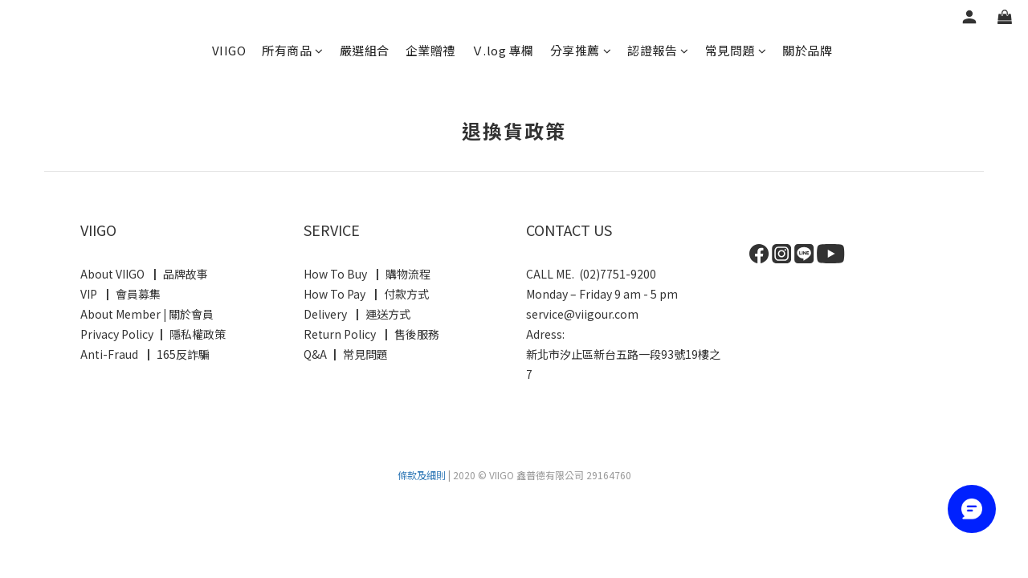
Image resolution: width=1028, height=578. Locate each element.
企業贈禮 (430, 50)
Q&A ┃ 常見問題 (346, 354)
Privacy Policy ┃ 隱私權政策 (153, 334)
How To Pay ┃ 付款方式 (366, 294)
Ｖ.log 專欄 (502, 50)
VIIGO (229, 50)
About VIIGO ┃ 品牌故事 (144, 274)
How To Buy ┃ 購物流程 (367, 274)
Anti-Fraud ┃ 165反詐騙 (146, 354)
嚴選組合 (365, 50)
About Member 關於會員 (147, 314)
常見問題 (736, 50)
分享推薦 (581, 50)
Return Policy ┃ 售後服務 (373, 334)
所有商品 (293, 50)
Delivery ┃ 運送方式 (359, 314)
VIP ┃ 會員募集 (120, 294)
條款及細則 (422, 475)
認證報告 (658, 50)
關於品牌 (807, 50)
